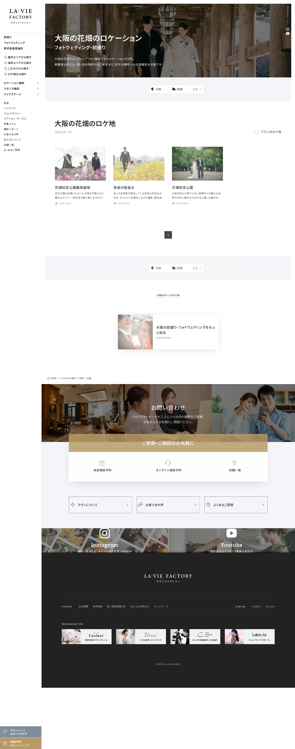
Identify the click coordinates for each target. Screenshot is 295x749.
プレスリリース (161, 667)
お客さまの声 (11, 134)
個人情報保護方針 (116, 667)
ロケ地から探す (15, 74)
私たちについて (12, 139)
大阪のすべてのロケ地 (168, 293)
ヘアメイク (10, 108)
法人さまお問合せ (140, 667)
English (256, 667)
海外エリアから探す (18, 63)
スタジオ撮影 (22, 88)
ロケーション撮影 (22, 83)
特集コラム (10, 124)
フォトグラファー (13, 113)
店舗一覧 (9, 145)
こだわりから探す (16, 68)
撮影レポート (11, 129)
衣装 (6, 103)
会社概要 (83, 667)
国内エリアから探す (18, 57)
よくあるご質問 (12, 150)
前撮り (8, 37)
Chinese (270, 667)
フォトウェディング (14, 43)
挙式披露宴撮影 (13, 48)
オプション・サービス (15, 118)
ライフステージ (22, 94)
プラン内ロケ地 (271, 137)
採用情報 (98, 667)
